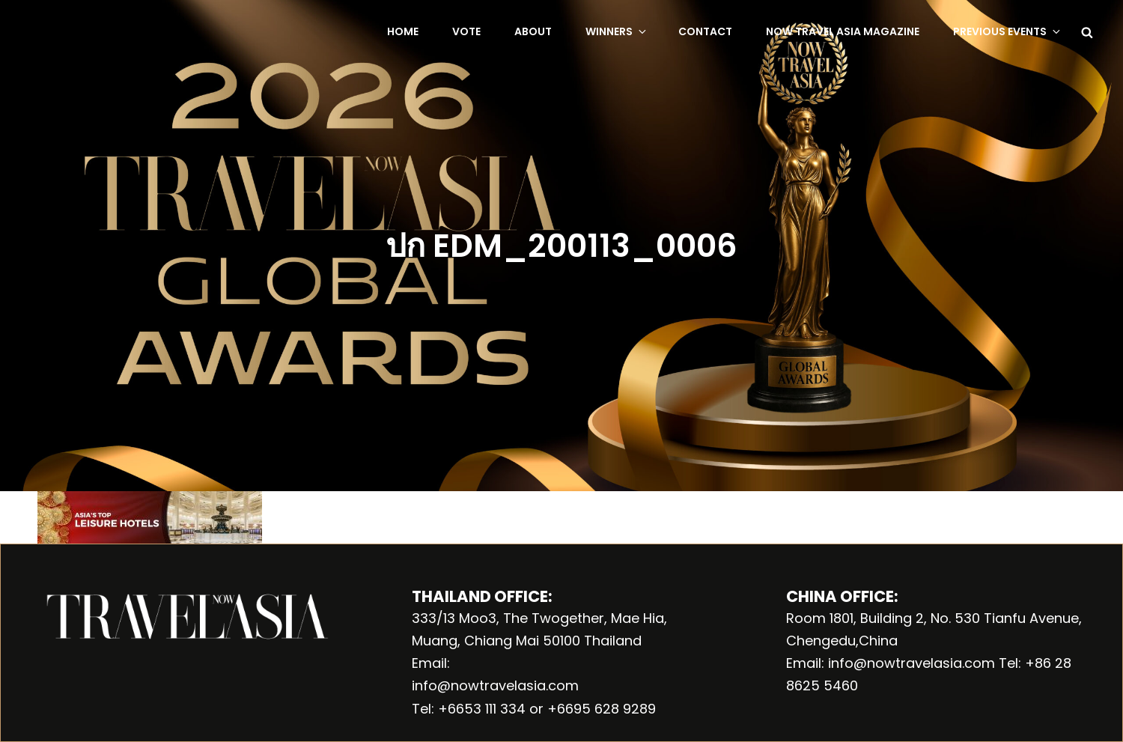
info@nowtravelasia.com (495, 685)
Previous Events (1007, 31)
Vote (466, 31)
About (533, 31)
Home (403, 31)
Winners (616, 31)
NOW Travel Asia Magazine (842, 31)
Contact (705, 31)
